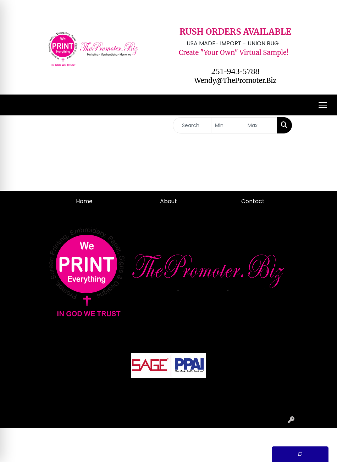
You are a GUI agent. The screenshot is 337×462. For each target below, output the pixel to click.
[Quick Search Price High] (260, 125)
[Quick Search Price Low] (227, 125)
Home (84, 201)
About (168, 201)
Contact (253, 201)
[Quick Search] (192, 125)
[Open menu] (323, 105)
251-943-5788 (235, 71)
